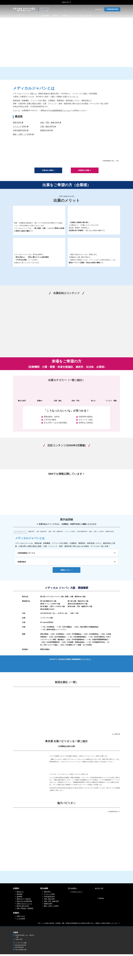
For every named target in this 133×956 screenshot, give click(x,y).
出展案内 (56, 17)
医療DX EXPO (48, 905)
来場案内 (65, 17)
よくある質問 (21, 920)
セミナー (72, 17)
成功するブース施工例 (23, 900)
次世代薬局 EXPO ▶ (21, 132)
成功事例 (19, 898)
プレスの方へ (72, 890)
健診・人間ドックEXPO (51, 908)
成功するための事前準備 (24, 903)
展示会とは (20, 893)
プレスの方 (80, 17)
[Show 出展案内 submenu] (59, 17)
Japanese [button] (99, 11)
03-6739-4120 (19, 949)
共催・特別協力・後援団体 (25, 910)
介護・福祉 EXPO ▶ (48, 128)
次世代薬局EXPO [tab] (82, 533)
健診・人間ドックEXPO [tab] (96, 533)
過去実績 (19, 896)
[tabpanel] (66, 558)
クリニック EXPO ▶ (21, 128)
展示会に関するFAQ (23, 908)
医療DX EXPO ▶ (46, 132)
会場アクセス (21, 918)
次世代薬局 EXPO (49, 898)
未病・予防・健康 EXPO (51, 903)
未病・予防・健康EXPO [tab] (55, 533)
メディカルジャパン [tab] (20, 533)
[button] (112, 11)
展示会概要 (45, 17)
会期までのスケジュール (24, 905)
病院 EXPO (47, 893)
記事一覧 (88, 17)
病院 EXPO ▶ (18, 124)
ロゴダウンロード (76, 893)
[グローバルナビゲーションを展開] (66, 2)
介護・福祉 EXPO (49, 900)
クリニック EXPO (49, 896)
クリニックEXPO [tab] (70, 533)
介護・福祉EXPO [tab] (41, 533)
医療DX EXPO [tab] (109, 533)
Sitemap (101, 900)
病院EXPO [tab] (31, 533)
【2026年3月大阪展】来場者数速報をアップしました (74, 661)
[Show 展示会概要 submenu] (50, 17)
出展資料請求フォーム (60, 112)
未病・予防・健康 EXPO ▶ (50, 124)
